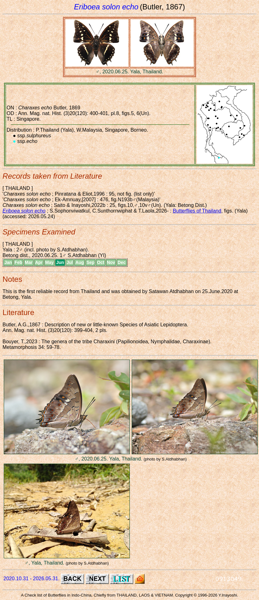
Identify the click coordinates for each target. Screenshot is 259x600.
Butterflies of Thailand (197, 210)
